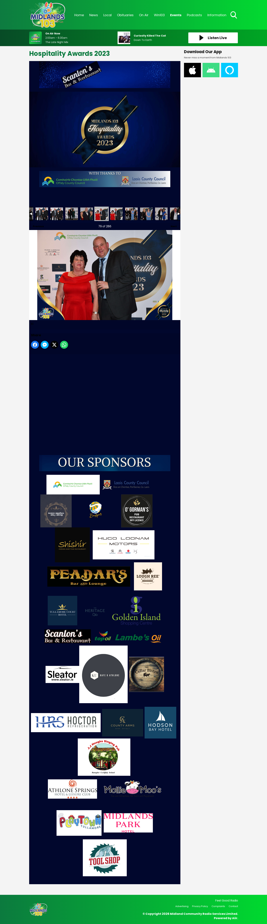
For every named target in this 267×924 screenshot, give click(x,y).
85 (161, 213)
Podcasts (194, 15)
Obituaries (125, 15)
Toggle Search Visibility (234, 15)
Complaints (218, 906)
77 (41, 213)
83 (131, 213)
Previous (36, 225)
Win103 (159, 15)
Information (216, 15)
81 (101, 213)
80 (86, 213)
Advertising (182, 906)
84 (146, 213)
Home (79, 15)
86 (176, 213)
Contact (233, 906)
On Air (144, 15)
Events (175, 15)
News (93, 15)
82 (116, 213)
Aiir (234, 918)
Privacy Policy (200, 906)
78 (56, 213)
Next (172, 225)
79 (71, 213)
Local (107, 15)
